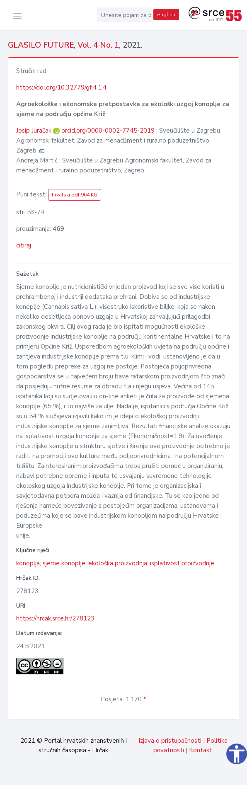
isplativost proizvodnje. (183, 563)
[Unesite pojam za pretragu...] (124, 15)
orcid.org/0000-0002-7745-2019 (108, 130)
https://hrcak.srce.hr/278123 (55, 618)
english (166, 14)
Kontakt (200, 750)
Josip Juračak (34, 130)
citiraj (23, 245)
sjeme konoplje (64, 563)
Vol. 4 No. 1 (98, 45)
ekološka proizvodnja (117, 563)
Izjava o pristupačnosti (169, 741)
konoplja (28, 563)
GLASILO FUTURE (41, 45)
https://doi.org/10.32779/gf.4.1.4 (61, 87)
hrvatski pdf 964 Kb (74, 194)
